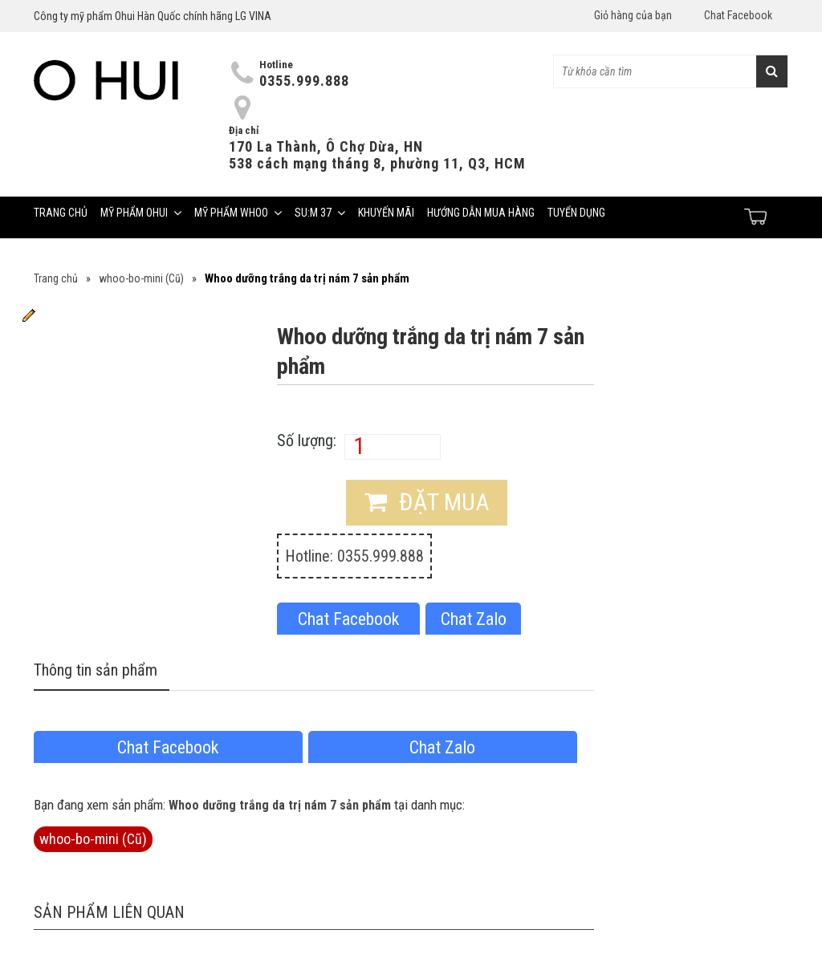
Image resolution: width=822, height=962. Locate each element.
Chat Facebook (738, 15)
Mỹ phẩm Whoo (238, 213)
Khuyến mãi (386, 212)
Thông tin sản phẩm (95, 670)
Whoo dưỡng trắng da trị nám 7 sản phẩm (280, 805)
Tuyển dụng (576, 212)
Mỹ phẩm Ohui (140, 213)
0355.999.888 (304, 80)
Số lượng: (306, 440)
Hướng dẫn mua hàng (481, 212)
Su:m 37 (320, 213)
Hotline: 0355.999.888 (354, 556)
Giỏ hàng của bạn (633, 15)
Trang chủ (60, 212)
